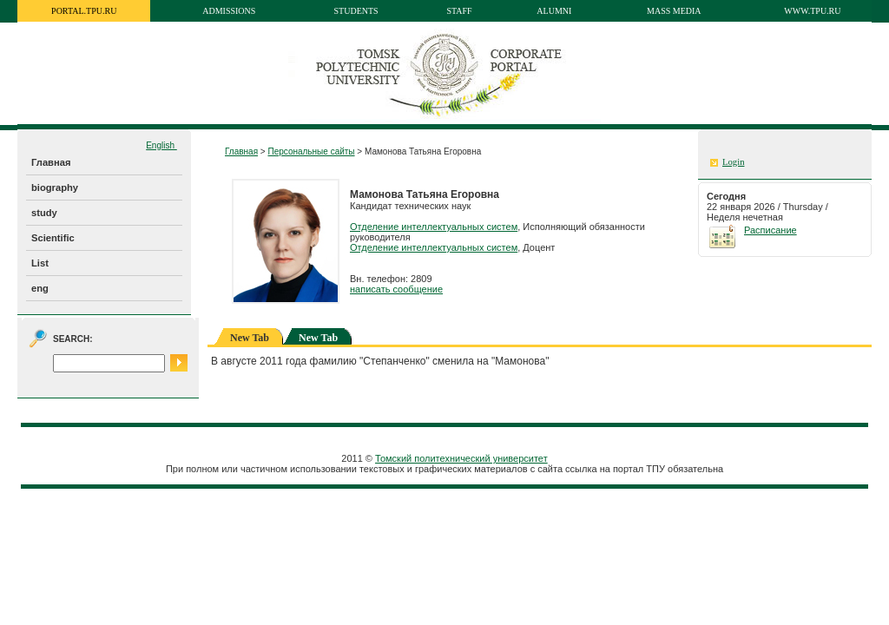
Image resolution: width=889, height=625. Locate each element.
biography (54, 187)
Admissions (228, 11)
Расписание (770, 230)
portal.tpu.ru (83, 11)
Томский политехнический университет (461, 458)
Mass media (674, 11)
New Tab (318, 338)
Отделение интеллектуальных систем (433, 226)
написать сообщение (396, 289)
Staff (458, 11)
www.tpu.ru (812, 11)
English (161, 145)
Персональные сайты (310, 151)
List (40, 263)
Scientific (53, 238)
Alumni (554, 11)
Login (733, 162)
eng (40, 288)
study (44, 212)
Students (356, 11)
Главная (51, 162)
